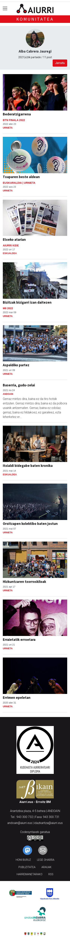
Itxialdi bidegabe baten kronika (28, 465)
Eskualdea (10, 253)
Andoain (8, 394)
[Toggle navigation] (5, 8)
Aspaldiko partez (16, 365)
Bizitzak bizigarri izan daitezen (27, 302)
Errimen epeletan (16, 697)
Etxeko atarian (14, 239)
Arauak (46, 867)
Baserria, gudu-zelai (19, 385)
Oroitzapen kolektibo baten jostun (30, 523)
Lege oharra (45, 859)
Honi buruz (23, 859)
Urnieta (8, 127)
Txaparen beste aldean (21, 177)
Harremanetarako (29, 874)
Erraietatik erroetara (19, 639)
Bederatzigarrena (17, 114)
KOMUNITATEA (35, 19)
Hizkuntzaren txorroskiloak (24, 581)
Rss (50, 874)
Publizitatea (26, 867)
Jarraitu (60, 63)
